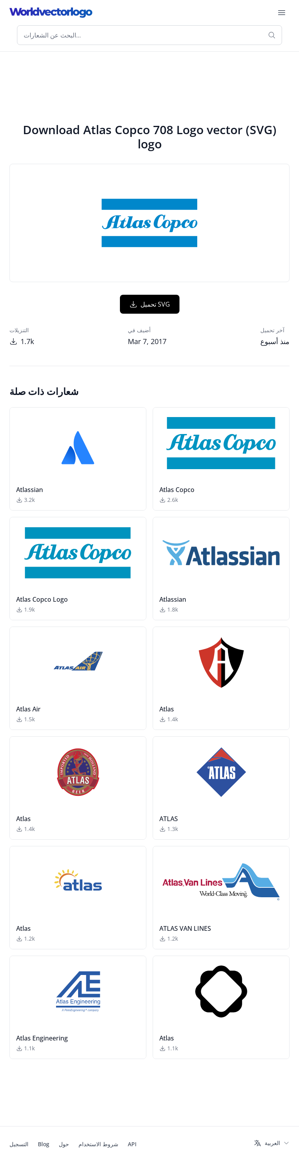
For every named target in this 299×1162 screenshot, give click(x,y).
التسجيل (18, 1144)
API (132, 1144)
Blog (43, 1144)
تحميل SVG (149, 304)
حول (64, 1144)
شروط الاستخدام (98, 1144)
